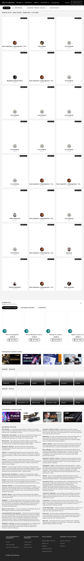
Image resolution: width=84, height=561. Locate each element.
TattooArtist (8, 3)
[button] (67, 2)
